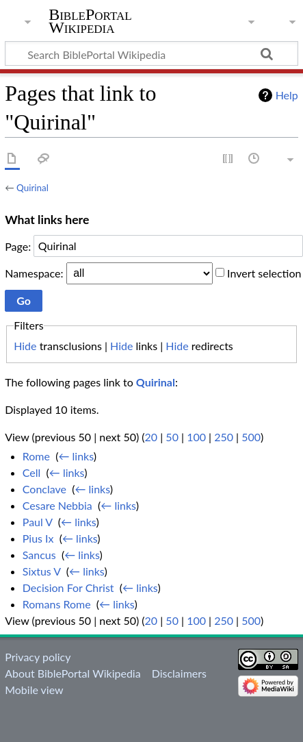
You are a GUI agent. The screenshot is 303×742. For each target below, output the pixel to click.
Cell (32, 472)
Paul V (38, 521)
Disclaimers (179, 673)
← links (75, 455)
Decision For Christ (68, 587)
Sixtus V (42, 571)
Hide (25, 345)
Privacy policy (37, 656)
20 (151, 436)
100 (196, 436)
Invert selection (264, 272)
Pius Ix (38, 538)
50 (172, 436)
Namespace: (34, 272)
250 (223, 436)
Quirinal (32, 187)
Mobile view (34, 689)
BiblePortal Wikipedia (90, 21)
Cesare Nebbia (57, 505)
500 (251, 436)
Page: (18, 245)
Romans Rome (57, 603)
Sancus (39, 554)
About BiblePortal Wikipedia (72, 673)
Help (287, 94)
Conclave (44, 488)
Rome (36, 455)
